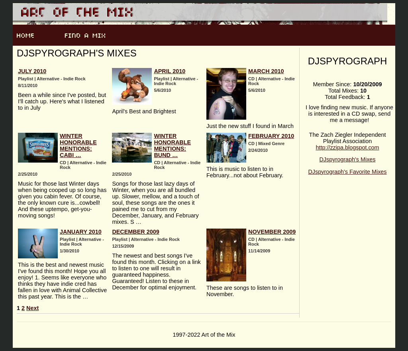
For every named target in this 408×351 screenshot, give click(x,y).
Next (32, 308)
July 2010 (32, 71)
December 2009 (135, 232)
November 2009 (272, 232)
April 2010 (169, 71)
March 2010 (266, 71)
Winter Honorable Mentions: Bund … (172, 145)
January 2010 (81, 232)
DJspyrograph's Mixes (347, 159)
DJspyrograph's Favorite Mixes (347, 172)
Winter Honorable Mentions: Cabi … (78, 145)
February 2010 (271, 136)
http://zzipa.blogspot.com (347, 147)
